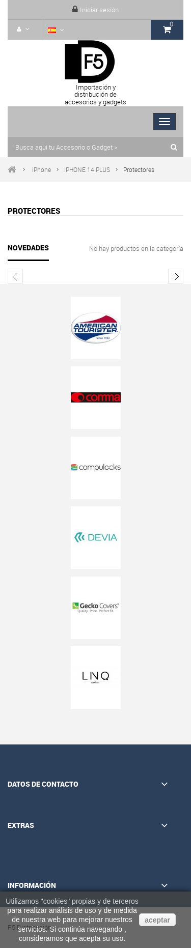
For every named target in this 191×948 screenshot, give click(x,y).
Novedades (28, 247)
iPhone (41, 169)
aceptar (157, 920)
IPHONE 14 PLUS (87, 169)
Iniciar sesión (99, 9)
